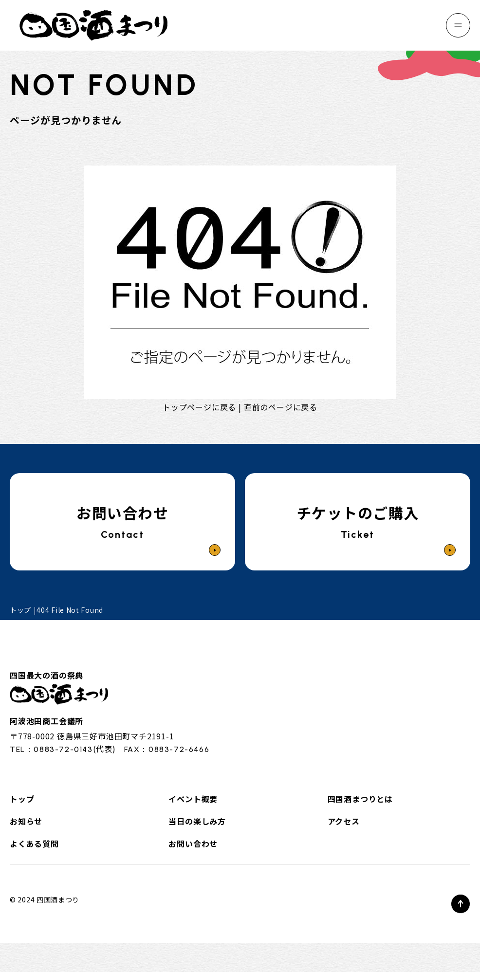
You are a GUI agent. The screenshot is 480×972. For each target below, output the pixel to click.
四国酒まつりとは (360, 799)
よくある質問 (34, 843)
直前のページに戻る (280, 407)
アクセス (344, 821)
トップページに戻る (199, 407)
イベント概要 (193, 799)
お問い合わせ (193, 843)
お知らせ (26, 821)
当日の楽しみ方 (197, 821)
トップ (22, 799)
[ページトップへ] (460, 904)
